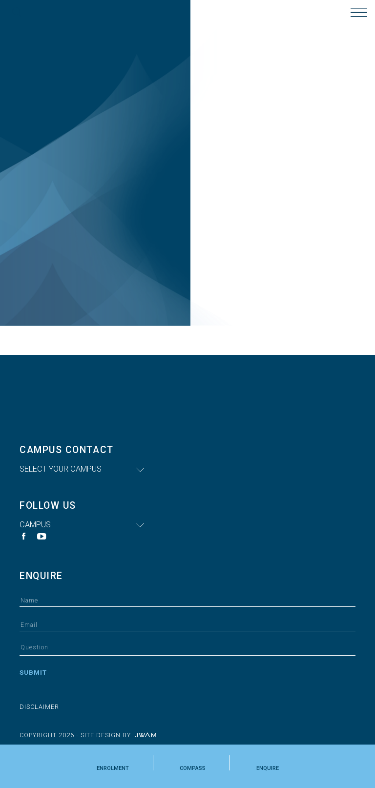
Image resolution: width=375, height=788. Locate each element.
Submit (33, 672)
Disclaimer (39, 706)
